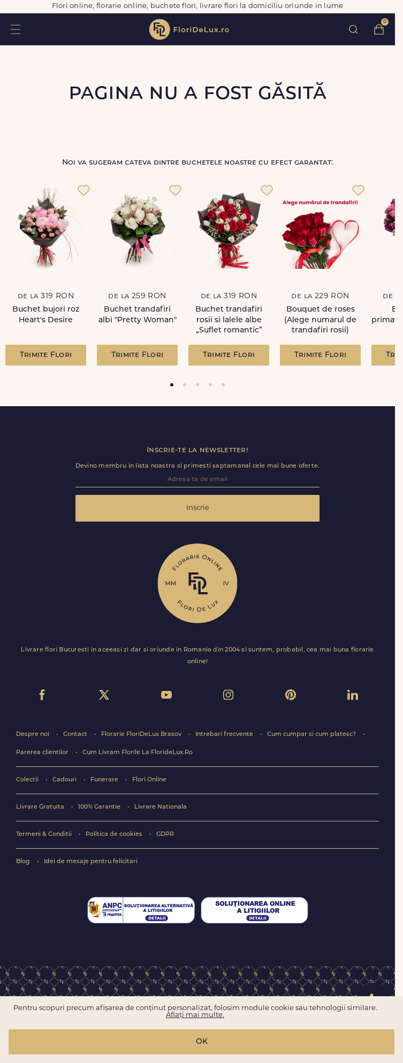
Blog (24, 862)
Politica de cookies (115, 834)
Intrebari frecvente (225, 735)
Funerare (105, 780)
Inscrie (197, 508)
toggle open (15, 29)
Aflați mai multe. (195, 1015)
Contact (76, 735)
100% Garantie (100, 807)
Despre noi (33, 735)
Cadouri (65, 780)
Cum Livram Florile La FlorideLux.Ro (137, 753)
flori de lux (189, 29)
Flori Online (149, 780)
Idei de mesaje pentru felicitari (91, 862)
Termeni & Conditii (44, 834)
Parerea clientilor (43, 753)
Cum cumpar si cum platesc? (312, 735)
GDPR (165, 834)
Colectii (28, 780)
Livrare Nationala (160, 807)
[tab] (172, 385)
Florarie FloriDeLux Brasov (142, 735)
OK (202, 1042)
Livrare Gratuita (41, 807)
